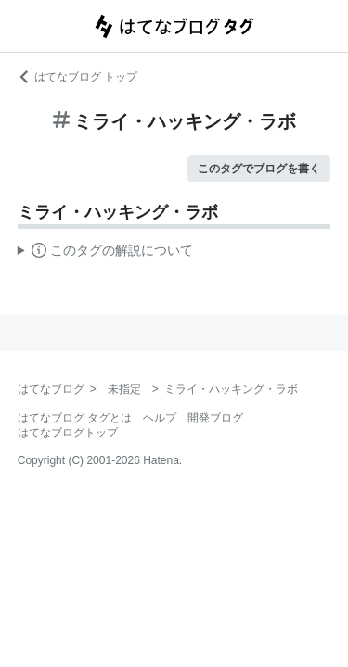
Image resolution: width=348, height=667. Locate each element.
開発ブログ (215, 417)
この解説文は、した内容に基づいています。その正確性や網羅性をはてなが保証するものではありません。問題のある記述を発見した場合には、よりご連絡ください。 (105, 253)
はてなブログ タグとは (75, 417)
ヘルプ (159, 417)
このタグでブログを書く (259, 168)
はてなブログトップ (68, 432)
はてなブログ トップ (77, 76)
